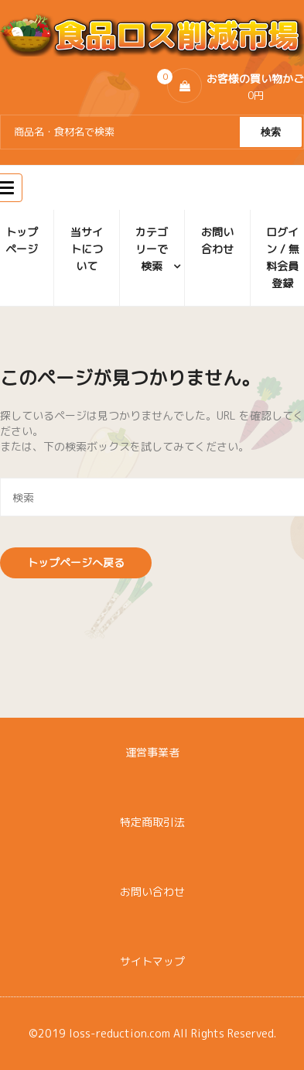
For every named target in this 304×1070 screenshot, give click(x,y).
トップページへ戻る (76, 562)
